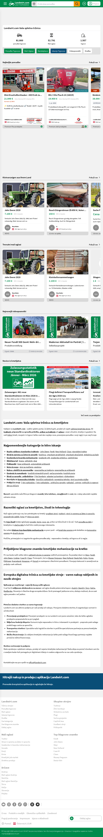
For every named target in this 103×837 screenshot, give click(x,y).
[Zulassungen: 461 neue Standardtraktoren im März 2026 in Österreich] (23, 388)
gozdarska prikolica (59, 457)
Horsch (35, 561)
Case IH (23, 558)
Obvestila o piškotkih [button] (36, 813)
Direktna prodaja (8, 760)
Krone (91, 558)
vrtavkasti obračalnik (74, 454)
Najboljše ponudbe (11, 62)
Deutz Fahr (78, 558)
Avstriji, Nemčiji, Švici (80, 588)
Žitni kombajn (59, 708)
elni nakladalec (29, 482)
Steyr (87, 555)
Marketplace (43, 51)
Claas (69, 451)
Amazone (25, 561)
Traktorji (57, 705)
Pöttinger (7, 561)
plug (35, 460)
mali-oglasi (29, 51)
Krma (4, 754)
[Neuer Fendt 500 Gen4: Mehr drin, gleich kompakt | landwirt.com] (23, 334)
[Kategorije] (32, 804)
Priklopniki (58, 727)
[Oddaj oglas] (84, 3)
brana (21, 460)
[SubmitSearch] (77, 3)
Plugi (56, 715)
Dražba (88, 51)
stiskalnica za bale (91, 454)
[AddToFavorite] (41, 71)
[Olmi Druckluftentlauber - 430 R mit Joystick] (23, 98)
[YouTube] (3, 804)
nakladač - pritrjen (73, 482)
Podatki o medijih (16, 813)
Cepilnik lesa (59, 721)
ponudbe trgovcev (12, 51)
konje (39, 521)
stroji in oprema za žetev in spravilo (80, 513)
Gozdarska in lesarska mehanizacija (16, 745)
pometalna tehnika (62, 479)
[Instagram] (9, 804)
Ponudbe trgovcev (9, 708)
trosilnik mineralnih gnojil (38, 473)
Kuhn (85, 558)
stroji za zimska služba (79, 479)
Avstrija (5, 771)
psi (48, 521)
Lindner (16, 558)
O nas (4, 813)
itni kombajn (41, 476)
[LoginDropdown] (93, 3)
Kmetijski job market (10, 757)
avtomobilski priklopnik (40, 464)
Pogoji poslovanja (10, 818)
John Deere (44, 451)
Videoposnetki (75, 51)
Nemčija (5, 778)
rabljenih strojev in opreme (39, 555)
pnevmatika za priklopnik (65, 470)
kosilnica (42, 454)
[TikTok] (20, 804)
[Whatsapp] (25, 804)
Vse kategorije (7, 721)
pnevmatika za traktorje (44, 470)
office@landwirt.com (37, 662)
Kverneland (16, 561)
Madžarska (8, 591)
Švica (4, 784)
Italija (92, 588)
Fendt (52, 451)
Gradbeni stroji (59, 724)
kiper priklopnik (23, 464)
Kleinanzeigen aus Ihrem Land (17, 177)
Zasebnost (52, 813)
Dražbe (4, 718)
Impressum (25, 818)
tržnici (9, 435)
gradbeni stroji (52, 513)
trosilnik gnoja (69, 473)
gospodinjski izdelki (11, 516)
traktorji (62, 513)
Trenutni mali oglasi (12, 244)
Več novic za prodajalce (90, 415)
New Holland (60, 451)
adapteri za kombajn (55, 476)
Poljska (4, 793)
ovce (44, 521)
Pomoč (6, 823)
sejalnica (37, 467)
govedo (33, 521)
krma (22, 516)
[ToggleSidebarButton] (5, 4)
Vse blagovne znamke (10, 724)
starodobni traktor (79, 451)
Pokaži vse (94, 62)
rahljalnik (28, 460)
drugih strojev (18, 533)
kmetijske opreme (65, 530)
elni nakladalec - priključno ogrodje (51, 482)
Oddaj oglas (6, 727)
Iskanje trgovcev (58, 51)
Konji (4, 751)
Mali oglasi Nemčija (9, 781)
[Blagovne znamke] (38, 804)
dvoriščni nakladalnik (44, 479)
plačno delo (19, 525)
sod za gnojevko (56, 473)
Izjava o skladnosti (40, 818)
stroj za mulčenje (26, 467)
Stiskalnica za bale (61, 711)
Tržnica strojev (7, 705)
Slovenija (5, 790)
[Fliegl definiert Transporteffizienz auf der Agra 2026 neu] (68, 388)
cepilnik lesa (73, 457)
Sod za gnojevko (60, 718)
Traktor (4, 738)
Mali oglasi (6, 711)
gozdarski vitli (44, 457)
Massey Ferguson (55, 558)
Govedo (5, 748)
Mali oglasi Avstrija (9, 775)
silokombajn (69, 476)
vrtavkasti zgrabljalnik (56, 454)
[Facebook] (14, 804)
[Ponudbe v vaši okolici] (34, 3)
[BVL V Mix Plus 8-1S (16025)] (68, 98)
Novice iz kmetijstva (12, 360)
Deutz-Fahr (58, 760)
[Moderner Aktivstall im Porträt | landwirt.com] (68, 334)
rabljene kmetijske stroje (80, 428)
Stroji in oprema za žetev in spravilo (16, 741)
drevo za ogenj (33, 516)
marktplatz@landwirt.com (10, 833)
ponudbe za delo (85, 521)
